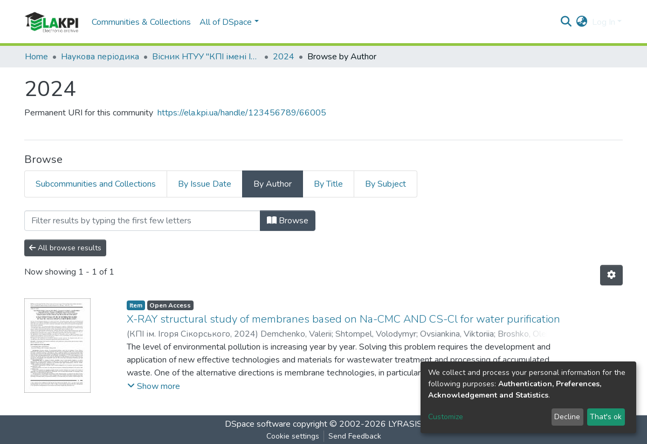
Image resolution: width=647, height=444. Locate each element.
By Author (272, 184)
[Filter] (142, 220)
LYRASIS (405, 424)
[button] (582, 22)
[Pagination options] (611, 275)
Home (36, 57)
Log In (603, 22)
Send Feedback (354, 436)
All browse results (65, 248)
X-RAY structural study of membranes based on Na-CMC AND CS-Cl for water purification (343, 319)
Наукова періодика (100, 57)
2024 (283, 57)
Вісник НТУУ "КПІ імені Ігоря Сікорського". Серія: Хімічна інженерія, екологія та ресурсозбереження (206, 57)
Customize (445, 417)
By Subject (385, 184)
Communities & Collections (141, 22)
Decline (567, 417)
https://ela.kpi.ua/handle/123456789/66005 (241, 113)
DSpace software (258, 424)
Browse (287, 221)
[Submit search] (566, 22)
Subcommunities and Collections (96, 184)
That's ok (606, 417)
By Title (328, 184)
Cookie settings (292, 436)
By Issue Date (204, 184)
